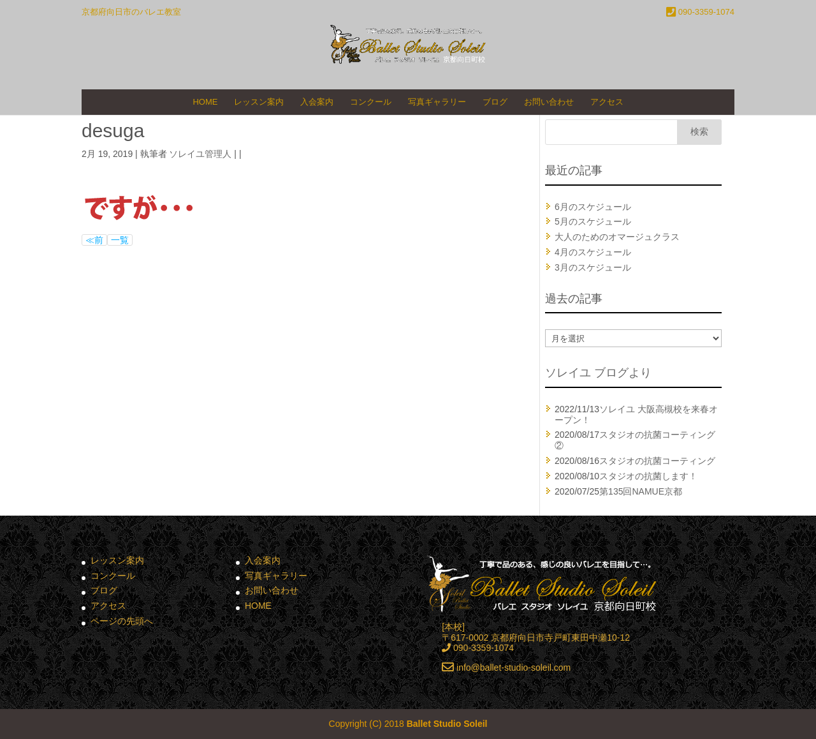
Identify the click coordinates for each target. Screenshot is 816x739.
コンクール (370, 102)
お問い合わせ (549, 102)
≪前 (94, 240)
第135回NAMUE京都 (640, 491)
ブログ (495, 102)
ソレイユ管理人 (200, 154)
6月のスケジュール (593, 207)
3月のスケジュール (593, 267)
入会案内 (316, 102)
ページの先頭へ (122, 621)
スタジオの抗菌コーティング (657, 461)
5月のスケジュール (593, 221)
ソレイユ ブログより (598, 372)
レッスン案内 (259, 102)
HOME (205, 102)
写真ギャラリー (437, 102)
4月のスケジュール (593, 252)
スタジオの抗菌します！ (648, 476)
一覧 (120, 240)
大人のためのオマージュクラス (617, 237)
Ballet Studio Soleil (447, 724)
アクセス (606, 102)
